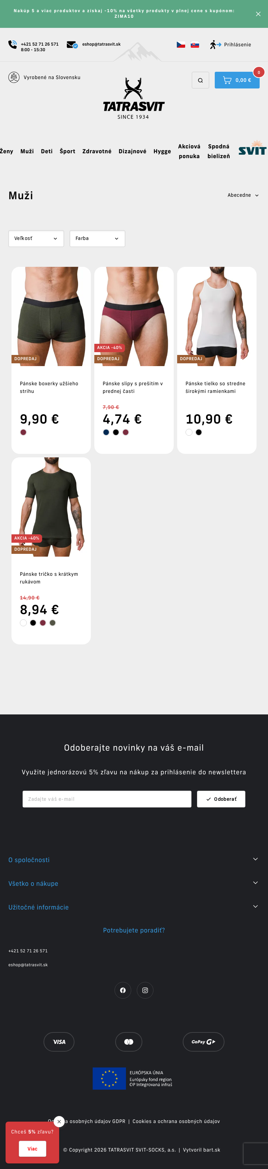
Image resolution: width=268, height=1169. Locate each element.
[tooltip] (23, 432)
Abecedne (244, 195)
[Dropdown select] (36, 238)
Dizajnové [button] (133, 151)
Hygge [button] (162, 151)
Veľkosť (23, 238)
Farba (82, 238)
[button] (181, 44)
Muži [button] (27, 151)
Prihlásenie (230, 44)
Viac (32, 1149)
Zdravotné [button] (97, 151)
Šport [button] (67, 151)
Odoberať (221, 799)
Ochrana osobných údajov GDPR (87, 1121)
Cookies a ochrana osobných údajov (176, 1121)
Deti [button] (47, 151)
